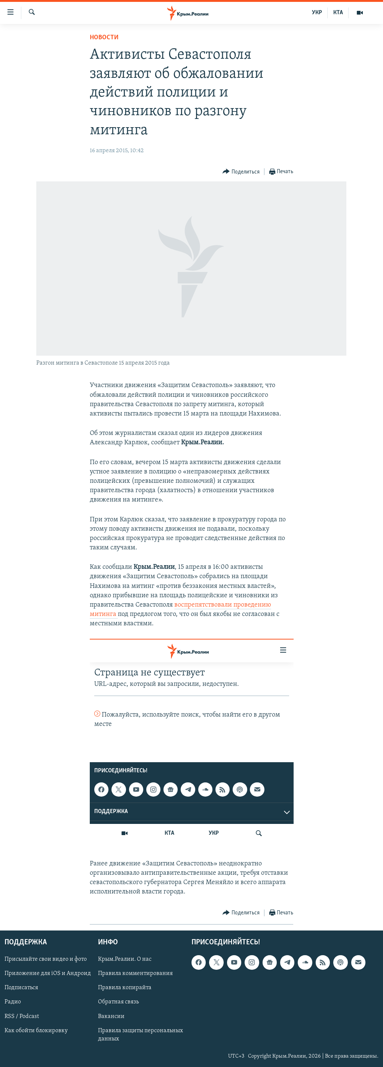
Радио (12, 1002)
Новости (104, 37)
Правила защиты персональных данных (140, 1034)
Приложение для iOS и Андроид (47, 973)
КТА (338, 13)
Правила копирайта (124, 988)
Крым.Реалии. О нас (124, 959)
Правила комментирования (135, 973)
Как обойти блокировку (36, 1030)
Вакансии (111, 1016)
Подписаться (21, 988)
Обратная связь (118, 1002)
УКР (317, 13)
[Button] (241, 172)
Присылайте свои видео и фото (45, 959)
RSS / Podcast (21, 1016)
